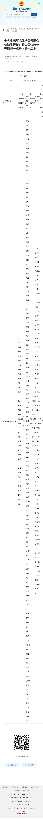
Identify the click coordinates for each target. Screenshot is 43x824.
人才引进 (22, 17)
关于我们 (17, 790)
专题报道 (22, 29)
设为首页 (15, 787)
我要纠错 (12, 765)
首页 (7, 29)
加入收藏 (24, 787)
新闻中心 (14, 29)
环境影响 (29, 17)
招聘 (26, 17)
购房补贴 (14, 17)
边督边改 (14, 31)
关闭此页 (29, 765)
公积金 (18, 17)
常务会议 (34, 17)
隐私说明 (26, 790)
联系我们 (6, 787)
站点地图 (34, 787)
